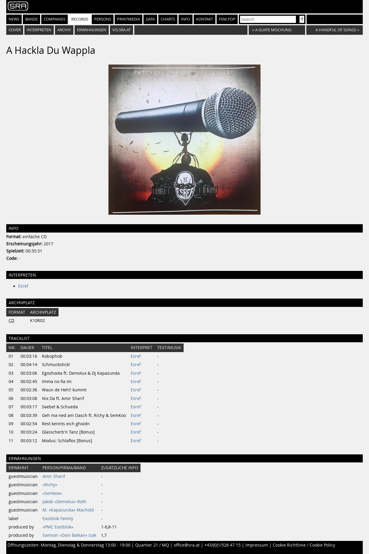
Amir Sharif (53, 476)
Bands (31, 19)
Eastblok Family (57, 518)
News (14, 19)
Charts (168, 19)
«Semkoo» (52, 493)
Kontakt (204, 19)
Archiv (64, 29)
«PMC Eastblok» (57, 527)
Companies (54, 19)
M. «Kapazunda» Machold (68, 510)
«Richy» (49, 484)
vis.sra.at (121, 29)
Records (79, 19)
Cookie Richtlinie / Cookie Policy (304, 545)
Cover (15, 29)
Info (185, 19)
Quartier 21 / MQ (152, 545)
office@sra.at (187, 545)
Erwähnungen (91, 29)
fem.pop (227, 19)
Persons (102, 19)
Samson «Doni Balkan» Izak (69, 535)
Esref (23, 286)
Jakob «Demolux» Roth (64, 501)
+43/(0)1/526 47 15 (222, 545)
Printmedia (128, 19)
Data (150, 19)
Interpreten (39, 29)
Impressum (256, 545)
